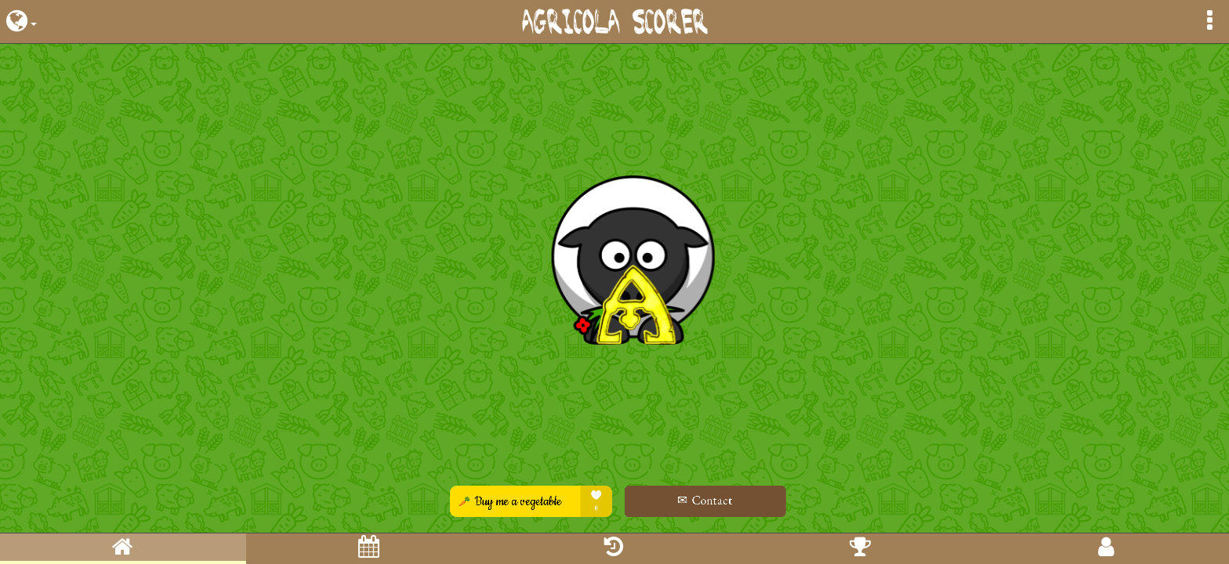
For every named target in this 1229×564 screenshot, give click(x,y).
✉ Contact (684, 500)
